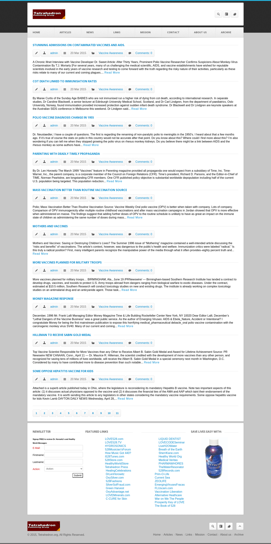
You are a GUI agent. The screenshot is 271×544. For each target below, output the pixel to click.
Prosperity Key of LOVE (170, 502)
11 (117, 413)
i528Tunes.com (114, 456)
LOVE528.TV (113, 442)
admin (54, 53)
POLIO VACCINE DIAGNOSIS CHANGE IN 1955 (63, 117)
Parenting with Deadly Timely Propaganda (66, 154)
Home (41, 32)
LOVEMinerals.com (118, 495)
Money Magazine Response (53, 299)
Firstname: (38, 455)
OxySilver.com (115, 477)
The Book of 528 (165, 505)
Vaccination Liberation (168, 491)
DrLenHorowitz (115, 474)
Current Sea (162, 477)
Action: (36, 469)
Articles (67, 32)
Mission (148, 32)
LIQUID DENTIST (170, 438)
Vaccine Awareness (111, 53)
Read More (112, 72)
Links (121, 32)
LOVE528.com (114, 438)
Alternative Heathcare (168, 495)
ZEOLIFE (161, 481)
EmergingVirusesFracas (170, 484)
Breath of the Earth (170, 449)
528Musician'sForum (118, 449)
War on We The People (169, 498)
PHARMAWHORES (171, 463)
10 (109, 413)
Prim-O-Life (162, 474)
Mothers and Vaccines (50, 226)
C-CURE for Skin (116, 498)
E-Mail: (36, 448)
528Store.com (113, 460)
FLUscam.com (164, 488)
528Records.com (169, 470)
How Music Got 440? (118, 452)
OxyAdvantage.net (117, 491)
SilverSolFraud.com (118, 484)
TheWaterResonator (171, 467)
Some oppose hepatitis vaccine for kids (63, 371)
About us (202, 32)
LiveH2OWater (168, 445)
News (94, 32)
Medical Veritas (168, 460)
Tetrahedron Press (116, 467)
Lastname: (38, 462)
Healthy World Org (170, 456)
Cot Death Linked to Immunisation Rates (65, 81)
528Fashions (114, 481)
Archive (229, 32)
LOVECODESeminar (172, 442)
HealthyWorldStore (116, 463)
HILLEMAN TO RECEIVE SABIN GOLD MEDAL (62, 335)
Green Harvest (115, 488)
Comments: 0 (144, 53)
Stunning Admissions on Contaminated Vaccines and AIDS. (79, 45)
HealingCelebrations (118, 470)
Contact (175, 32)
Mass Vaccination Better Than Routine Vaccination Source (80, 190)
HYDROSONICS (115, 445)
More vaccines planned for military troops (67, 262)
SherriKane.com (169, 452)
